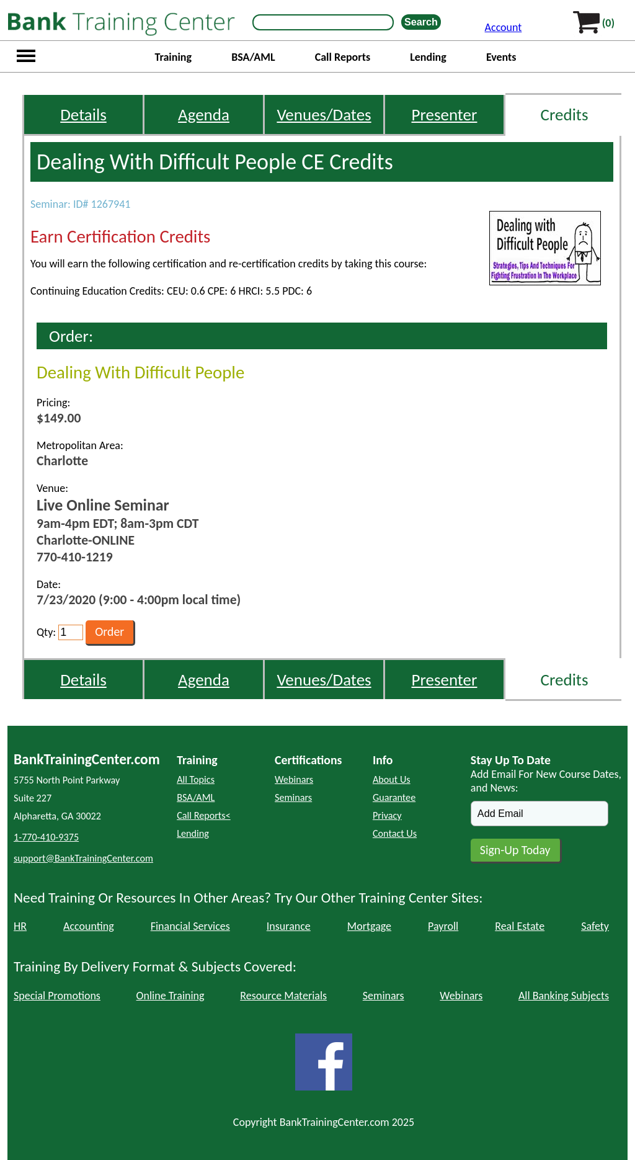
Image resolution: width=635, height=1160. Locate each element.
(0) (608, 23)
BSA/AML (253, 57)
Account (503, 27)
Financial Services (190, 926)
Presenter (444, 114)
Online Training (170, 995)
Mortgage (369, 926)
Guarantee (394, 797)
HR (20, 926)
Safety (595, 926)
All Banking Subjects (563, 995)
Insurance (289, 926)
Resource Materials (283, 995)
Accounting (88, 926)
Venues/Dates (324, 114)
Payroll (443, 926)
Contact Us (395, 833)
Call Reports (342, 57)
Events (501, 57)
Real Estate (519, 926)
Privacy (387, 815)
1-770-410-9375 (46, 837)
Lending (428, 57)
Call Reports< (204, 815)
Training (173, 57)
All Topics (196, 779)
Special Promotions (57, 995)
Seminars (293, 797)
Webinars (294, 779)
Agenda (203, 114)
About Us (392, 779)
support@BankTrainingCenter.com (83, 858)
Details (83, 114)
